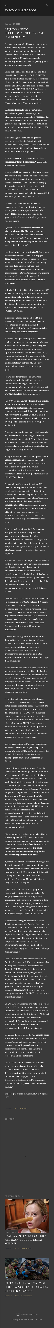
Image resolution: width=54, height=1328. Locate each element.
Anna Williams (36, 1320)
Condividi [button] (8, 1108)
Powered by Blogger (27, 1314)
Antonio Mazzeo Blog (20, 10)
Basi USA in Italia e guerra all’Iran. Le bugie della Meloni (26, 1239)
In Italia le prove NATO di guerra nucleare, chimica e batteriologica (26, 1287)
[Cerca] (47, 4)
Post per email (20, 1108)
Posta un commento (23, 1248)
